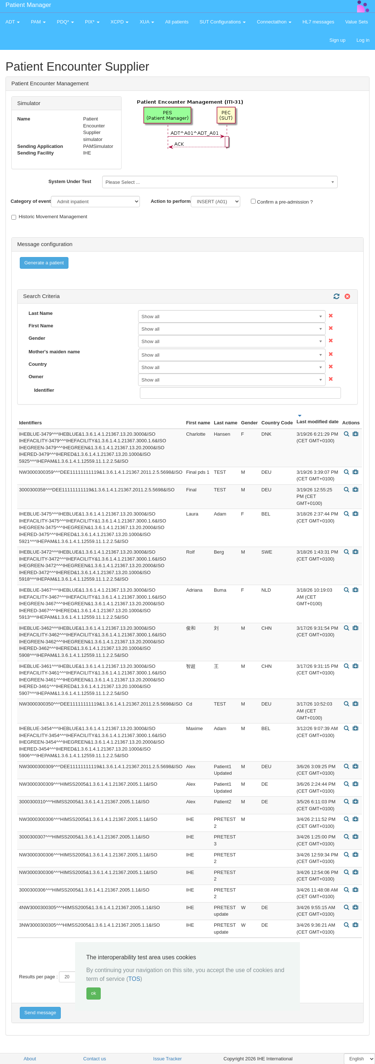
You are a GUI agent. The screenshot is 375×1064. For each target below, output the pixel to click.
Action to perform (170, 201)
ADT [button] (12, 22)
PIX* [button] (92, 22)
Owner (36, 376)
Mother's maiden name (54, 351)
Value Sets (356, 22)
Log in (363, 40)
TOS (134, 979)
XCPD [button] (120, 22)
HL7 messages (318, 22)
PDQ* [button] (65, 22)
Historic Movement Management (49, 217)
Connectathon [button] (274, 22)
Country (38, 364)
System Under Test (69, 181)
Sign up (337, 40)
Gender (37, 338)
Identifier (44, 390)
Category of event (31, 201)
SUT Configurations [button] (223, 22)
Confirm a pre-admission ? (282, 202)
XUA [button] (147, 22)
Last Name (41, 313)
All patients (177, 22)
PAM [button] (38, 22)
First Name (41, 325)
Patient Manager (28, 4)
